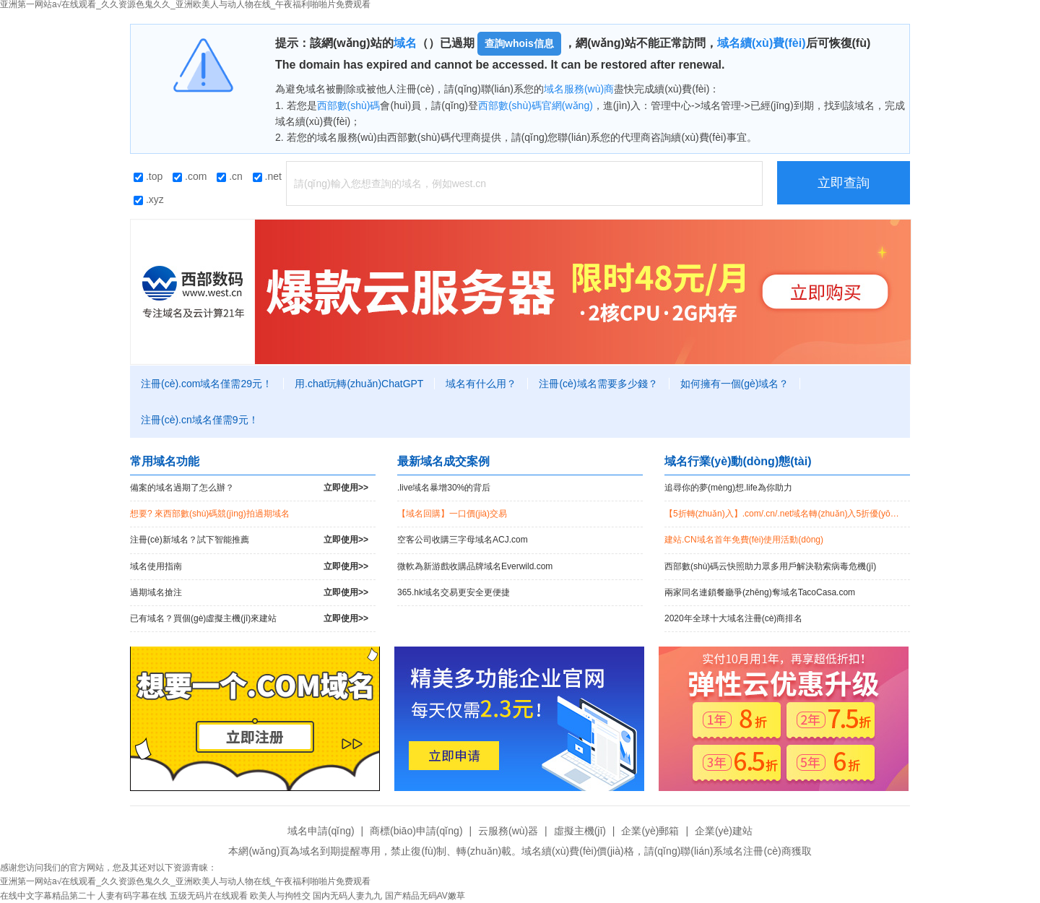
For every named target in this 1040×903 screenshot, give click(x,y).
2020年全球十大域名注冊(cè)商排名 (733, 618)
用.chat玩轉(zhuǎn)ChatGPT (359, 383)
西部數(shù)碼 (349, 105)
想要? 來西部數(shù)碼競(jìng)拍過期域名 (210, 514)
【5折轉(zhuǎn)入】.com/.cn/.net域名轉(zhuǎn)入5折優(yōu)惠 (785, 514)
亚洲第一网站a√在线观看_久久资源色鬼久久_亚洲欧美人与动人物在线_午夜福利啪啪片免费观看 (185, 881)
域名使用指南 (249, 567)
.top (148, 176)
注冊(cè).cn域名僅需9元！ (200, 419)
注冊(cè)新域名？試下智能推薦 (249, 540)
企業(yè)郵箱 (650, 831)
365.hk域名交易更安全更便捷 (453, 592)
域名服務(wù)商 (579, 89)
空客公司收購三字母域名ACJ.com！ (462, 540)
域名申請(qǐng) (321, 831)
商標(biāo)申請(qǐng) (416, 831)
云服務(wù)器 (508, 831)
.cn (230, 176)
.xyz (149, 199)
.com (190, 176)
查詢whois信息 (519, 43)
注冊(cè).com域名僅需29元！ (206, 383)
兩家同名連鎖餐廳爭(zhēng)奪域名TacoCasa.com (759, 592)
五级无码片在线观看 (209, 896)
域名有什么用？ (481, 383)
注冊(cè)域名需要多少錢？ (598, 383)
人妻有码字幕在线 (132, 896)
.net (267, 176)
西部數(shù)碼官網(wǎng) (535, 105)
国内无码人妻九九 (347, 896)
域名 (405, 43)
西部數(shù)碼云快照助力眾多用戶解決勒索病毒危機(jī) (770, 566)
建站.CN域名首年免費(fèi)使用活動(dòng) (743, 540)
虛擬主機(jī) (580, 831)
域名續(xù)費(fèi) (761, 43)
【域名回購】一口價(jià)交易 (452, 514)
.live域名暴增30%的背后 (443, 488)
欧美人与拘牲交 (280, 896)
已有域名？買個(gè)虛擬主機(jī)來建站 (249, 619)
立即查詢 (844, 183)
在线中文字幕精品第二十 (47, 896)
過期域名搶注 (249, 593)
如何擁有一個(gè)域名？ (734, 383)
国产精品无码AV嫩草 (425, 896)
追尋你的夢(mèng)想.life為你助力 (728, 488)
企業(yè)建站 (724, 831)
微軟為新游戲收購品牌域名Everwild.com (474, 566)
